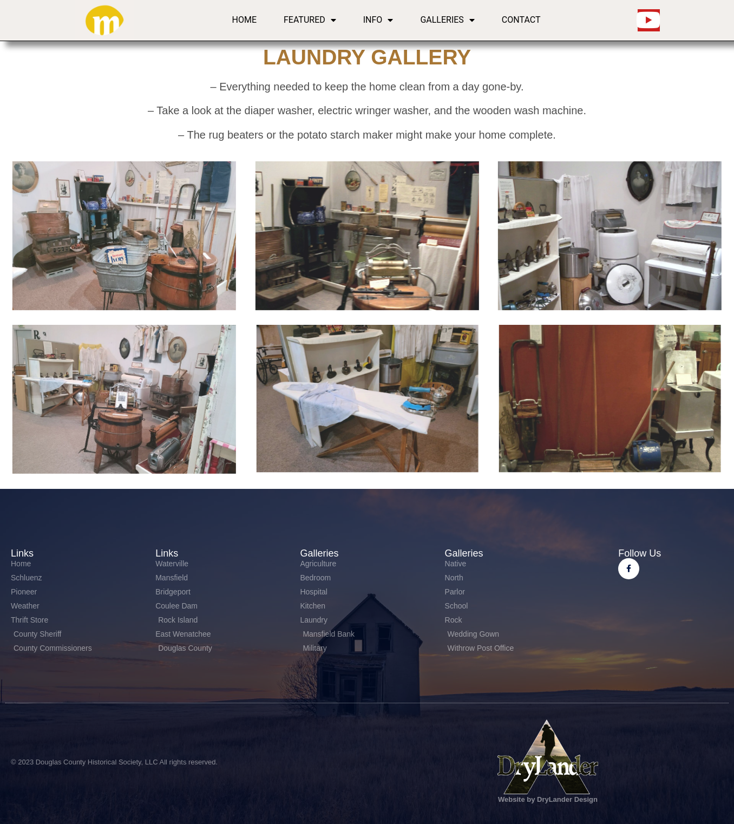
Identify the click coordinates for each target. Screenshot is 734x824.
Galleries (447, 20)
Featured (310, 20)
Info (378, 20)
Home (244, 20)
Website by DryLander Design (548, 799)
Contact (521, 20)
